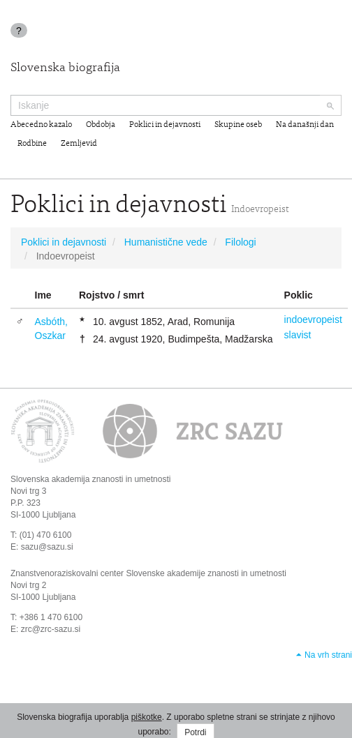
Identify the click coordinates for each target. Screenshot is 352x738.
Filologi (240, 242)
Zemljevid (79, 144)
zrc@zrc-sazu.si (51, 629)
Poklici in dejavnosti (164, 125)
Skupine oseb (238, 125)
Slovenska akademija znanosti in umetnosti (90, 479)
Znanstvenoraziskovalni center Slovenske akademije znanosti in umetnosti (148, 573)
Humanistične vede (165, 242)
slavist (297, 334)
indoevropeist (313, 319)
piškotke (146, 717)
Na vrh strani (328, 655)
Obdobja (100, 125)
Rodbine (32, 144)
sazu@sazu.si (47, 547)
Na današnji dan (305, 125)
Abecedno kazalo (41, 125)
